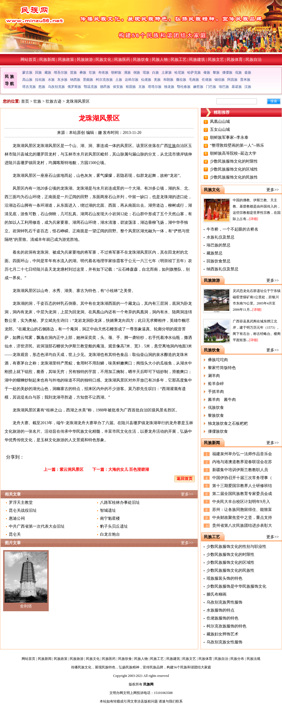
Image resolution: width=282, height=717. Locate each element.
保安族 (118, 87)
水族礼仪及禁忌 (220, 237)
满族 (127, 72)
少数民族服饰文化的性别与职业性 (236, 546)
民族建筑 (197, 59)
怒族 (41, 87)
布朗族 (168, 80)
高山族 (27, 80)
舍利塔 (26, 606)
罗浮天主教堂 (21, 502)
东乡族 (62, 80)
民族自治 (253, 59)
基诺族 (237, 87)
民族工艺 (179, 59)
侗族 (136, 72)
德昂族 (105, 87)
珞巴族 (224, 87)
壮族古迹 (54, 101)
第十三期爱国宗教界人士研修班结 (242, 486)
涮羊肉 (214, 376)
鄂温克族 (90, 87)
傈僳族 (227, 72)
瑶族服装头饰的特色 (224, 578)
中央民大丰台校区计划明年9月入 (241, 502)
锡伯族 (219, 80)
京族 (141, 87)
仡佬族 (207, 80)
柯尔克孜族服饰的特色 (226, 626)
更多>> (187, 494)
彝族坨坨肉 (218, 360)
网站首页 (28, 59)
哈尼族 (179, 72)
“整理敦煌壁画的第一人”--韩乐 (237, 145)
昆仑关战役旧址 (23, 510)
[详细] (253, 219)
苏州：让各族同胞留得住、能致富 (242, 509)
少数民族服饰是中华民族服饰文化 (236, 586)
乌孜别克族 (56, 87)
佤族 (238, 72)
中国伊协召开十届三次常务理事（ (242, 478)
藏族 (47, 72)
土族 (118, 80)
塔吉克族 (29, 87)
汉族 (247, 87)
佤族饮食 (216, 407)
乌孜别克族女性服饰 (224, 642)
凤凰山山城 (220, 121)
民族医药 (122, 59)
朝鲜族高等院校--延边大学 (233, 153)
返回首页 (185, 478)
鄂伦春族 (184, 87)
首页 (25, 101)
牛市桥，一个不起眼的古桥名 (232, 229)
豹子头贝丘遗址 (114, 526)
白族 (155, 72)
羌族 (157, 80)
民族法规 (253, 659)
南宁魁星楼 (110, 518)
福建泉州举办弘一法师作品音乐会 (242, 454)
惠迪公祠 (17, 518)
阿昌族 (232, 80)
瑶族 (146, 72)
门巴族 (211, 87)
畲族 (247, 72)
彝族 (82, 72)
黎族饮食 (216, 415)
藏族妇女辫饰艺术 (222, 634)
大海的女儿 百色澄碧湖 (128, 469)
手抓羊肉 (216, 391)
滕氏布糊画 (216, 594)
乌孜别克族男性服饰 (224, 602)
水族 (51, 80)
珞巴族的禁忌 (218, 245)
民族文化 (103, 59)
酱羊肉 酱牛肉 (222, 399)
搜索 (273, 101)
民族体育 (235, 59)
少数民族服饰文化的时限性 (234, 161)
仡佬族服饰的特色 (222, 618)
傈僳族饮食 (218, 431)
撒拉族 (181, 80)
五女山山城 (220, 129)
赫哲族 (198, 87)
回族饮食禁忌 (218, 261)
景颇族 (88, 80)
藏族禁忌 (214, 253)
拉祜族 (40, 80)
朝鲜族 (116, 72)
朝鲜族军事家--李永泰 (229, 137)
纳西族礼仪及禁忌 (222, 269)
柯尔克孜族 (104, 80)
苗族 (73, 72)
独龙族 (169, 87)
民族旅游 (85, 59)
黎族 (216, 72)
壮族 (92, 72)
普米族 (245, 80)
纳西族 (75, 80)
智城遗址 (108, 510)
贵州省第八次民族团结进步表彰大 (242, 525)
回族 (38, 72)
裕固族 (131, 87)
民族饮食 (141, 59)
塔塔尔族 (155, 87)
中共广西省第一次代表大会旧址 (37, 526)
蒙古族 (27, 72)
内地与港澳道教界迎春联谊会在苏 (242, 462)
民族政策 (66, 59)
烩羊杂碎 (216, 384)
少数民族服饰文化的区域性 (234, 169)
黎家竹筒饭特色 (222, 368)
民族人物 (160, 59)
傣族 (206, 72)
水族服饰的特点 (220, 610)
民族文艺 (216, 59)
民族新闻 (47, 59)
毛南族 (194, 80)
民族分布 (237, 659)
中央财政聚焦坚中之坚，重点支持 (242, 517)
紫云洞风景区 (71, 469)
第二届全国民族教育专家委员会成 (242, 494)
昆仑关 (15, 534)
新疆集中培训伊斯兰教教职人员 (240, 470)
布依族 (103, 72)
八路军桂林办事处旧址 (120, 502)
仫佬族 (146, 80)
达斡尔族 (131, 80)
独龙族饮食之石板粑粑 (228, 423)
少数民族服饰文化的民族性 (234, 177)
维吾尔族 (61, 72)
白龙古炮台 (110, 534)
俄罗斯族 (74, 87)
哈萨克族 (194, 72)
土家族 (167, 72)
